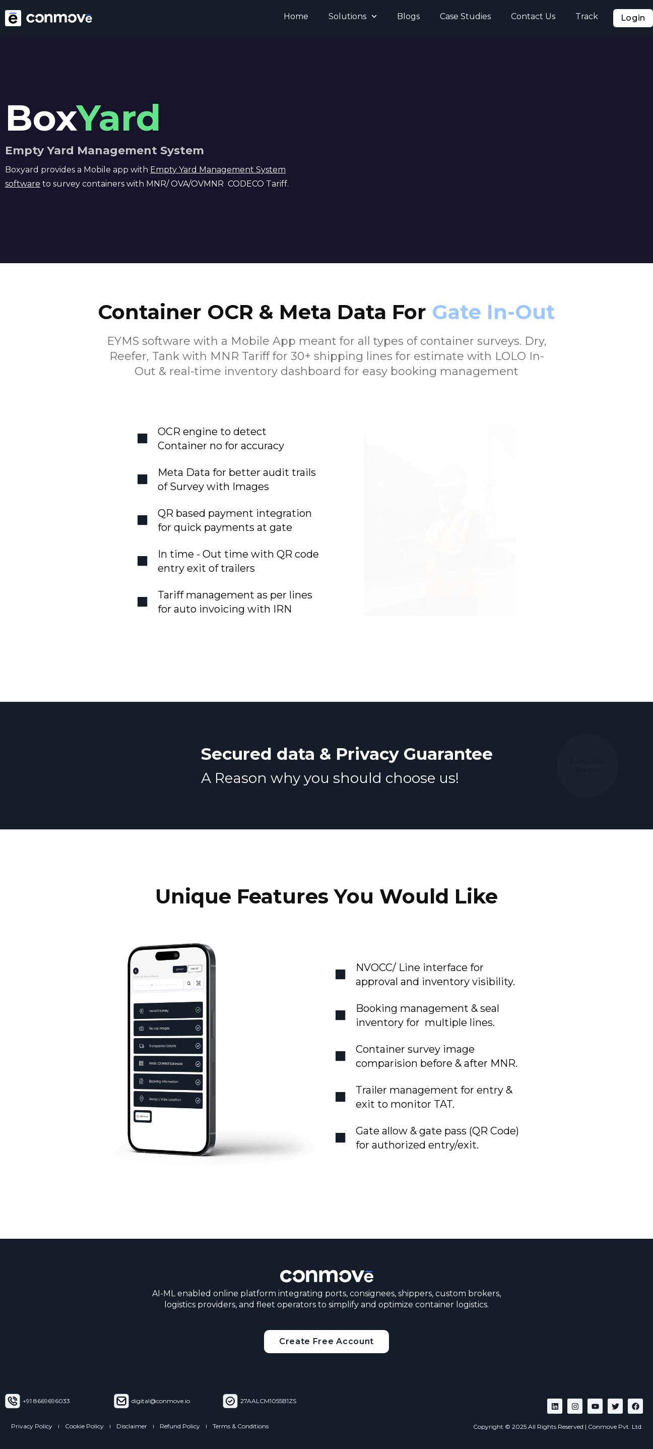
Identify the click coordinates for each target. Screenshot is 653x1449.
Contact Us (533, 16)
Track (586, 16)
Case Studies (465, 16)
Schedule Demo (588, 765)
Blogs (408, 16)
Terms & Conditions (241, 1426)
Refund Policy (180, 1426)
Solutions (353, 16)
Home (296, 16)
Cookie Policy (84, 1426)
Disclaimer (131, 1426)
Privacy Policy (31, 1426)
